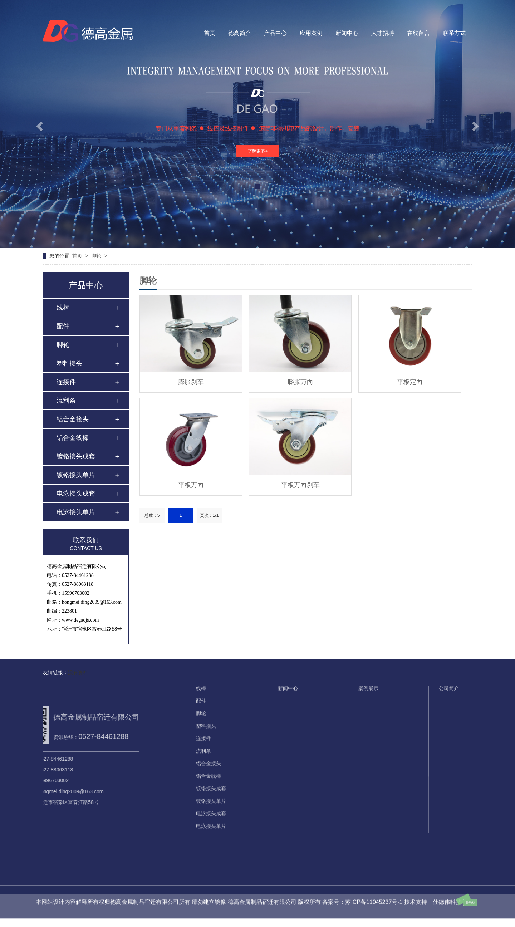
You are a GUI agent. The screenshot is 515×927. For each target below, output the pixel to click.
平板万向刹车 (300, 485)
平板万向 (191, 485)
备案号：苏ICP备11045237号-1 (362, 893)
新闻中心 (346, 33)
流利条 (66, 400)
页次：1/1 (209, 515)
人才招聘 (382, 33)
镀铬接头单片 (76, 475)
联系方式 (454, 33)
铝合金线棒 (73, 437)
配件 (63, 326)
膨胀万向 (300, 382)
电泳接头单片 (76, 512)
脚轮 (97, 256)
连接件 (66, 382)
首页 (209, 33)
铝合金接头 (73, 419)
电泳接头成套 (76, 493)
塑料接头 (69, 363)
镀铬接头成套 (76, 456)
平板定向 (410, 382)
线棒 (63, 307)
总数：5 (152, 515)
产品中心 (275, 33)
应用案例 (311, 33)
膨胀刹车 (191, 382)
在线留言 (418, 33)
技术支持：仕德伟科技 (432, 893)
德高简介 (239, 33)
